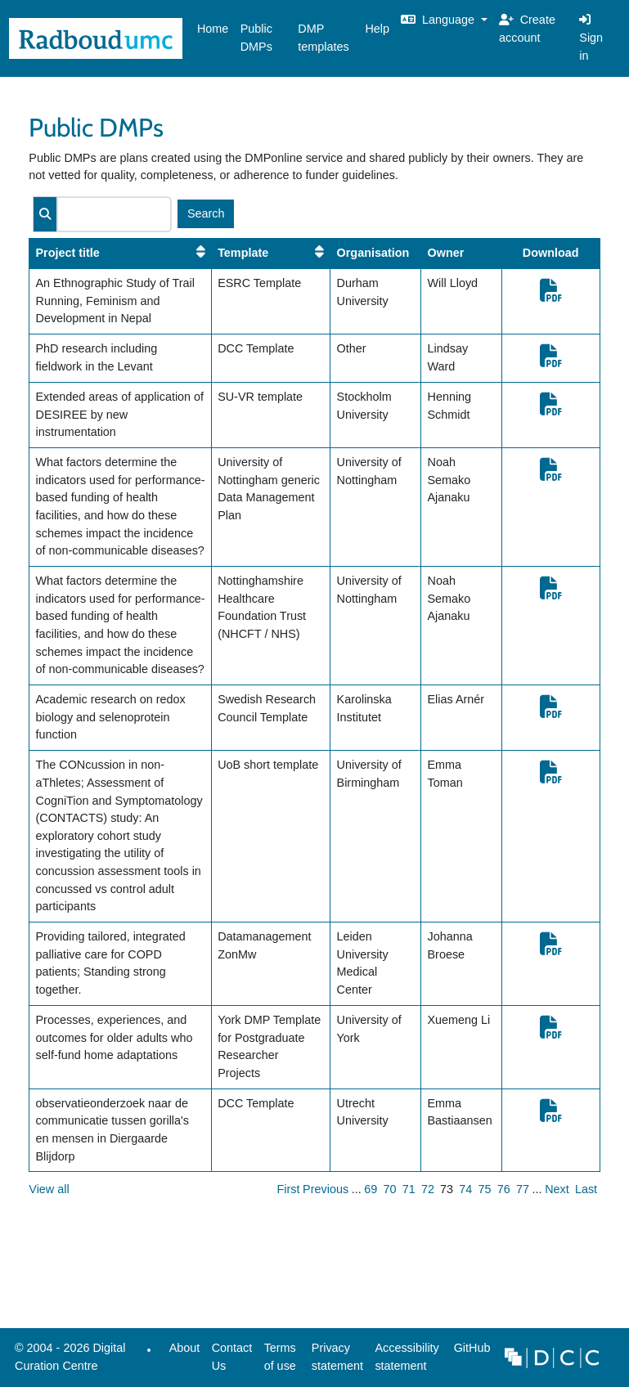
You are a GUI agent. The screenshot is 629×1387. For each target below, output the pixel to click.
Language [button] (439, 19)
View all (49, 1189)
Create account (527, 28)
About (184, 1347)
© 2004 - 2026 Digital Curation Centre (67, 1360)
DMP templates (323, 37)
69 (370, 1189)
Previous (325, 1189)
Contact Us (232, 1356)
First (288, 1189)
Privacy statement (337, 1356)
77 (522, 1189)
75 (485, 1189)
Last (586, 1189)
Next (557, 1189)
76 (503, 1189)
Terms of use (280, 1356)
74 (465, 1189)
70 (390, 1189)
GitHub (468, 1352)
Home (212, 28)
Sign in (591, 37)
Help (377, 28)
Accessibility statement (406, 1356)
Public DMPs (256, 37)
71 (409, 1189)
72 (427, 1189)
